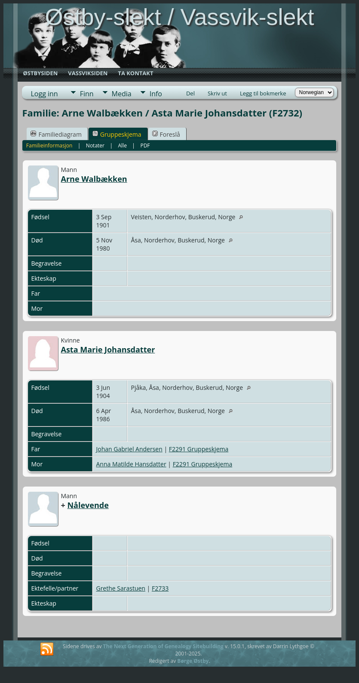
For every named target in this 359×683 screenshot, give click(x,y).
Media (122, 93)
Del (190, 93)
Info (156, 93)
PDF (145, 145)
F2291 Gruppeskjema (199, 449)
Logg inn (44, 93)
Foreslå (166, 134)
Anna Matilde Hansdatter (131, 464)
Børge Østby (193, 661)
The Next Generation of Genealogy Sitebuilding (163, 646)
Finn (87, 93)
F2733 (160, 588)
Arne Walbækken (94, 179)
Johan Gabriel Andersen (129, 449)
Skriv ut (217, 93)
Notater (95, 145)
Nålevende (87, 505)
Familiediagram (56, 134)
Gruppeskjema (116, 134)
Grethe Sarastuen (120, 588)
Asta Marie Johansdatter (108, 349)
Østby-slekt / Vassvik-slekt (179, 17)
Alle (122, 145)
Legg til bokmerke (263, 93)
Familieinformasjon (49, 145)
